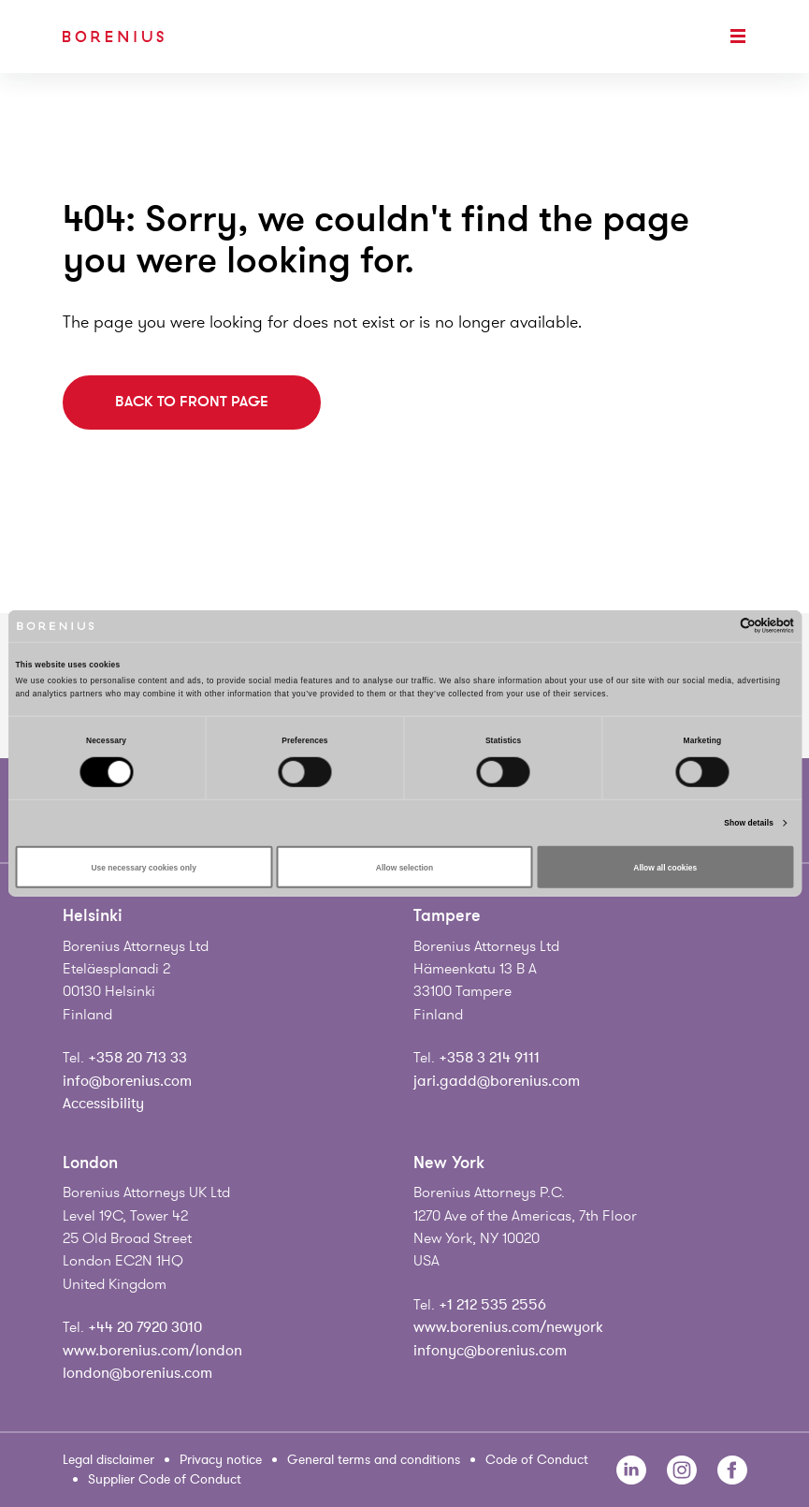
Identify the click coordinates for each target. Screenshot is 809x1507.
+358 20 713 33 (137, 1057)
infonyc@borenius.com (490, 1350)
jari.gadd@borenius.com (496, 1081)
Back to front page (191, 401)
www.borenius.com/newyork (508, 1327)
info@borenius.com (127, 1081)
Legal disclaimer (108, 1460)
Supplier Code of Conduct (164, 1479)
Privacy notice (221, 1460)
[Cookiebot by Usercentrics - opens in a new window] (712, 626)
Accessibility (103, 1103)
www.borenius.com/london (152, 1350)
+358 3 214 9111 (489, 1057)
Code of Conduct (536, 1460)
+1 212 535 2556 (492, 1305)
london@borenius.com (137, 1373)
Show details (748, 822)
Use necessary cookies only (144, 866)
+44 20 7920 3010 (145, 1327)
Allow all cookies (665, 866)
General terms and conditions (373, 1460)
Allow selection (404, 866)
